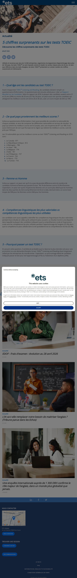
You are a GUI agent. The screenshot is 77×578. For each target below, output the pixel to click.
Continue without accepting (11, 269)
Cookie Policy (12, 296)
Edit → (38, 303)
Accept (38, 308)
